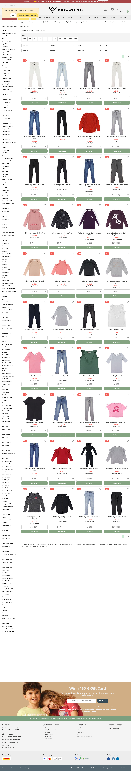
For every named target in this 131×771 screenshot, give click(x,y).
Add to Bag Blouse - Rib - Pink (34, 281)
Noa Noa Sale (6, 450)
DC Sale (4, 155)
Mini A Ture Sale (6, 403)
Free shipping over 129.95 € (114, 22)
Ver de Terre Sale (6, 599)
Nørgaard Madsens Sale (9, 453)
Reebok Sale (5, 509)
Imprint (99, 768)
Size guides (48, 738)
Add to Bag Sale (24, 26)
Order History (49, 734)
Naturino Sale (6, 440)
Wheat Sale (5, 621)
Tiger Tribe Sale (6, 581)
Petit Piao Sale (6, 472)
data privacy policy (94, 718)
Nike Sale (4, 448)
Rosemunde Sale (6, 520)
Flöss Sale (4, 230)
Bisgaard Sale (6, 81)
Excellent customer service (90, 22)
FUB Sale (4, 240)
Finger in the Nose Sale (8, 222)
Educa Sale (5, 195)
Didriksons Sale (6, 169)
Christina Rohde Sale (8, 126)
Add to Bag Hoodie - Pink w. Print (34, 233)
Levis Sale (4, 352)
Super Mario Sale (7, 567)
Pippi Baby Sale (6, 480)
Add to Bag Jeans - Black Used (89, 329)
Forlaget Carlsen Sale (8, 235)
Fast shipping (71, 22)
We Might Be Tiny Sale (8, 618)
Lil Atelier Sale (6, 357)
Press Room (80, 732)
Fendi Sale (5, 214)
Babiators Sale (6, 70)
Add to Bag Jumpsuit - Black (89, 468)
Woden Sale (5, 623)
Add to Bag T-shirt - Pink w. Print (116, 422)
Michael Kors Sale (7, 397)
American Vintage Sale (8, 49)
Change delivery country (27, 15)
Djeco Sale (5, 171)
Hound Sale (5, 275)
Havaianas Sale (6, 270)
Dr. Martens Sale (6, 182)
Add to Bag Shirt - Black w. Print (62, 233)
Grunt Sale (5, 262)
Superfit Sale (5, 570)
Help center (48, 736)
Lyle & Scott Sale (6, 373)
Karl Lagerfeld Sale (7, 310)
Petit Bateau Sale (7, 464)
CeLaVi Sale (5, 121)
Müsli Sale (5, 426)
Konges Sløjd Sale (7, 328)
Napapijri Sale (6, 434)
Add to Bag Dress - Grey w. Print (62, 329)
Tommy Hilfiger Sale (7, 589)
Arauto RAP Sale (6, 60)
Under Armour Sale (7, 591)
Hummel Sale (5, 280)
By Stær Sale (5, 107)
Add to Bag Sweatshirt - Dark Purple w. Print (116, 234)
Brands (47, 17)
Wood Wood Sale (7, 626)
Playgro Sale (5, 482)
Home (3, 26)
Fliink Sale (5, 227)
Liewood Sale (5, 355)
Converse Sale (6, 139)
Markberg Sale (6, 384)
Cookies (117, 768)
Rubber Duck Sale (7, 525)
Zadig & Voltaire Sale (8, 631)
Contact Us (48, 728)
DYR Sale (4, 185)
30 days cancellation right (51, 22)
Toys (114, 17)
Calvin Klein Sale (6, 113)
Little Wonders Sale (7, 365)
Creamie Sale (5, 147)
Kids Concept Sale (7, 323)
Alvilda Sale (5, 46)
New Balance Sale (7, 442)
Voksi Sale (5, 615)
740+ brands (11, 22)
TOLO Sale (5, 586)
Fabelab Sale (5, 211)
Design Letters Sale (7, 158)
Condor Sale (5, 137)
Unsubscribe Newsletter (84, 736)
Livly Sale (4, 368)
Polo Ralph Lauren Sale (8, 490)
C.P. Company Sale (7, 110)
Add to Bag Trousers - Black (117, 517)
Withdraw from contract (10, 742)
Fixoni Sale (5, 224)
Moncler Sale (5, 416)
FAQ (78, 734)
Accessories (94, 17)
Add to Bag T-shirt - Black (34, 422)
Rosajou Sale (5, 517)
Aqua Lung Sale (6, 54)
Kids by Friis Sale (6, 320)
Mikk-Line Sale (6, 400)
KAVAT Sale (5, 315)
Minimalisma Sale (7, 408)
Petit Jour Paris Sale (7, 469)
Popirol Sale (5, 496)
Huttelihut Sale (6, 286)
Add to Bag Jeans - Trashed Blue (89, 517)
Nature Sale (5, 437)
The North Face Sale (7, 578)
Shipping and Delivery (52, 730)
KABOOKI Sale (6, 307)
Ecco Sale (4, 193)
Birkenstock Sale (6, 78)
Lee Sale (4, 341)
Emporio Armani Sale (8, 203)
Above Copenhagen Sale (9, 33)
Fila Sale (4, 216)
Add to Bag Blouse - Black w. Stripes (34, 518)
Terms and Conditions (78, 768)
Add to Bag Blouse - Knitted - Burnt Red (89, 137)
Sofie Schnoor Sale (7, 543)
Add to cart (34, 103)
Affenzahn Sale (6, 41)
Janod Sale (5, 294)
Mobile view (125, 768)
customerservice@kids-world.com (17, 728)
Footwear (72, 17)
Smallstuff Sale (6, 538)
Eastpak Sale (5, 190)
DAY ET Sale (5, 153)
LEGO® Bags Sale (7, 344)
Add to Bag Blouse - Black (89, 281)
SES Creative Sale (7, 533)
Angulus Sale (5, 52)
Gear (105, 17)
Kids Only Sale (6, 325)
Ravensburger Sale (7, 506)
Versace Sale (5, 605)
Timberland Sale (6, 583)
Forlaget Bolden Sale (8, 232)
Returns (47, 732)
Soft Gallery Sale (6, 546)
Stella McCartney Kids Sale (9, 554)
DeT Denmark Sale (7, 163)
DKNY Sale (5, 174)
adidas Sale (5, 38)
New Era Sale (5, 445)
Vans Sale (4, 597)
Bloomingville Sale (7, 86)
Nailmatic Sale (6, 429)
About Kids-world (82, 728)
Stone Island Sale (7, 559)
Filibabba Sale (6, 219)
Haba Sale (4, 264)
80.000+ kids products (29, 22)
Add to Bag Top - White (116, 329)
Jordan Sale (5, 302)
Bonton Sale (5, 94)
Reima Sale (5, 512)
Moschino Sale (6, 421)
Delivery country (108, 768)
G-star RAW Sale (6, 246)
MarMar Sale (5, 387)
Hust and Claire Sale (7, 283)
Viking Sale (5, 607)
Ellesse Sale (5, 198)
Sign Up (102, 701)
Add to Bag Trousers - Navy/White (34, 329)
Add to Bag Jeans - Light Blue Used (62, 376)
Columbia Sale (6, 134)
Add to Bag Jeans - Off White (34, 88)
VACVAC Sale (6, 594)
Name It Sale (5, 432)
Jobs (78, 730)
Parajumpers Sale (7, 461)
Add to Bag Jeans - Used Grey (89, 88)
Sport (82, 17)
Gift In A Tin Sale (6, 254)
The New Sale (6, 575)
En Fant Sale (5, 206)
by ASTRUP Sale (6, 102)
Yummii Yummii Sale (7, 629)
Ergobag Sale (5, 208)
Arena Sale (5, 62)
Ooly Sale (4, 456)
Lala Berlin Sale (6, 333)
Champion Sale (6, 123)
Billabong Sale (6, 73)
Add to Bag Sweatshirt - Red (62, 468)
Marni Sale (5, 389)
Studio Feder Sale (7, 562)
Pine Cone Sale (6, 477)
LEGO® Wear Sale (7, 347)
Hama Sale (5, 267)
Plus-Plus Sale (6, 488)
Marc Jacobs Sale (7, 381)
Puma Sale (5, 498)
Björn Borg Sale (6, 84)
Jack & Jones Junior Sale (9, 291)
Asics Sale (4, 68)
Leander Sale (5, 339)
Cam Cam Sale (6, 115)
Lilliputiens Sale (6, 360)
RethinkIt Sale (6, 514)
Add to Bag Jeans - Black (62, 136)
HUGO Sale (5, 278)
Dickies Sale (5, 166)
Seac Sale (4, 528)
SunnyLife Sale (6, 565)
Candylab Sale (6, 118)
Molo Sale (5, 413)
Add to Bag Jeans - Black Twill (34, 185)
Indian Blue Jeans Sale (8, 288)
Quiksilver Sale (6, 501)
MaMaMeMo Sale (7, 379)
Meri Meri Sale (6, 395)
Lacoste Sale (5, 331)
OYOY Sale (5, 458)
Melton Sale (5, 392)
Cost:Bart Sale (6, 145)
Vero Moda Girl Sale (7, 602)
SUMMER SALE (12, 26)
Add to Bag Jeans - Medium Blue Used (34, 137)
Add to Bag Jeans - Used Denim (62, 422)
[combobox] (34, 98)
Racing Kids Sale (6, 504)
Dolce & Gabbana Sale (8, 177)
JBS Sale (4, 296)
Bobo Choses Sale (7, 89)
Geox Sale (4, 251)
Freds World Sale (7, 238)
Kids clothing (58, 17)
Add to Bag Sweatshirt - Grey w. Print (117, 282)
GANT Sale (5, 248)
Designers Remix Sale (8, 161)
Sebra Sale (5, 530)
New (39, 17)
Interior (124, 17)
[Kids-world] (65, 10)
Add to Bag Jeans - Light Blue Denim (61, 89)
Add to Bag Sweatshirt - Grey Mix (117, 468)
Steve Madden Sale (7, 557)
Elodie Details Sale (7, 201)
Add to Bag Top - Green (89, 376)
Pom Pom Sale (6, 493)
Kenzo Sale (5, 317)
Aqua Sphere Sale (7, 57)
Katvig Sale (5, 312)
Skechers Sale (6, 535)
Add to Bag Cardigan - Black (62, 517)
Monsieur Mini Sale (7, 419)
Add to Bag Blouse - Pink (62, 281)
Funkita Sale (5, 243)
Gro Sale (4, 259)
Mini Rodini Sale (6, 405)
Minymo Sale (5, 411)
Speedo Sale (5, 551)
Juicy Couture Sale (7, 304)
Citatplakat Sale (6, 129)
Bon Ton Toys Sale (7, 91)
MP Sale (4, 424)
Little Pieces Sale (6, 363)
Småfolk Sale (5, 541)
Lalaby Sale (5, 336)
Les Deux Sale (6, 349)
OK (13, 15)
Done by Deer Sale (7, 179)
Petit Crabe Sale (6, 466)
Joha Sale (4, 299)
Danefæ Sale (5, 150)
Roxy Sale (4, 522)
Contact (6, 725)
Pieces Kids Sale (6, 474)
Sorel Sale (4, 549)
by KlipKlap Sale (6, 105)
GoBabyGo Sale (6, 256)
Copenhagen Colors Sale (9, 142)
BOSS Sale (5, 97)
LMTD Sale (5, 371)
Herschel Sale (5, 272)
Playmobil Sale (6, 485)
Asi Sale (4, 65)
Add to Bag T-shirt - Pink (34, 376)
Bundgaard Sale (6, 99)
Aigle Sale (4, 44)
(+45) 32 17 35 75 (13, 730)
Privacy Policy (90, 768)
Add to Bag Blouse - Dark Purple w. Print (89, 234)
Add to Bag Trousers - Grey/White (117, 185)
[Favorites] (45, 60)
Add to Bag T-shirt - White (116, 376)
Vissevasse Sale (6, 613)
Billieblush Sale (6, 76)
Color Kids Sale (6, 131)
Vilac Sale (4, 610)
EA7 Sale (4, 187)
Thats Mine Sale (6, 573)
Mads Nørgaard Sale (8, 376)
